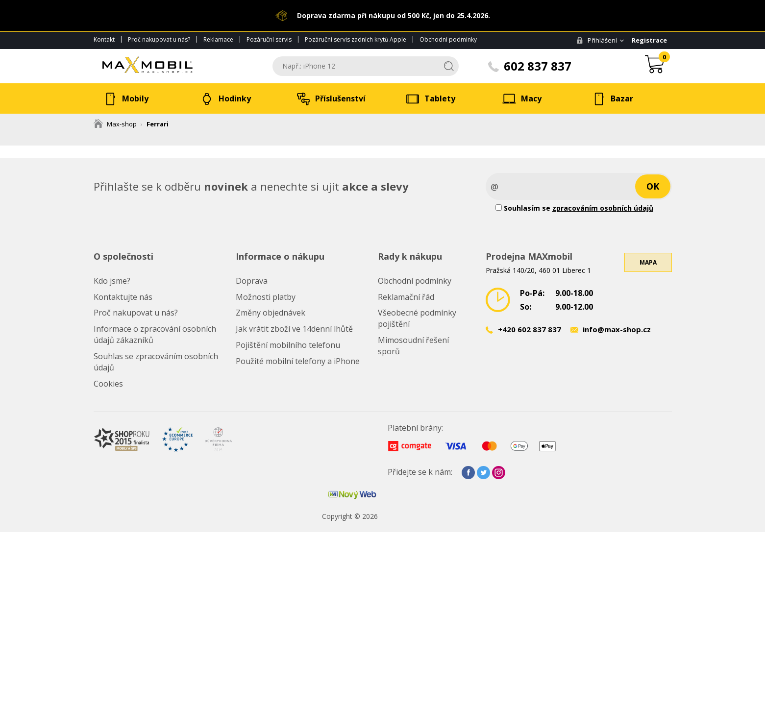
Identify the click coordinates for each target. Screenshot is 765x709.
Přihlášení (596, 40)
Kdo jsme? (112, 280)
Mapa (648, 262)
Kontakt (104, 39)
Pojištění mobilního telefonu (288, 345)
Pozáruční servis (269, 39)
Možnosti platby (266, 297)
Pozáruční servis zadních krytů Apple (355, 39)
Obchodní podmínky (448, 39)
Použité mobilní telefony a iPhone (298, 361)
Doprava (252, 280)
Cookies (108, 383)
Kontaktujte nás (123, 297)
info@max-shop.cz (617, 329)
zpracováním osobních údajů (602, 208)
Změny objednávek (270, 312)
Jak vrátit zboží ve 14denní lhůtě (294, 328)
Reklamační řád (406, 297)
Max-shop (115, 124)
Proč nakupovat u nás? (159, 39)
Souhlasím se (574, 208)
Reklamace (218, 39)
